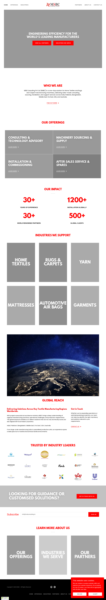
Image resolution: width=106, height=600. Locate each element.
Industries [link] (24, 5)
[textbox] (53, 514)
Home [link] (6, 5)
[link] (53, 4)
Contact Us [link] (98, 5)
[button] (5, 598)
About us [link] (88, 5)
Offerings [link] (14, 5)
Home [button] (31, 594)
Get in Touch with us (86, 496)
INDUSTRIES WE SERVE (63, 43)
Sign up (93, 514)
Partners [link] (78, 5)
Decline (79, 594)
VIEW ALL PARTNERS (42, 43)
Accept (95, 594)
